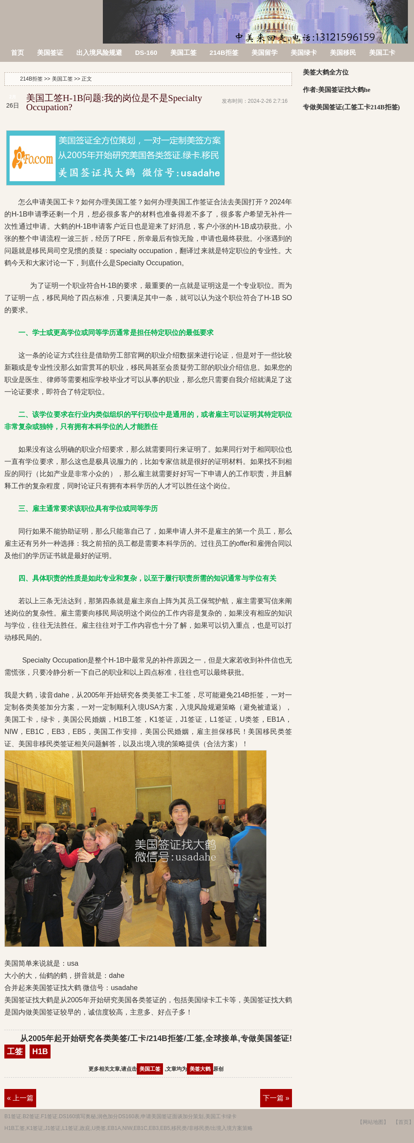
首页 (17, 52)
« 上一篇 (20, 1098)
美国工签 (183, 52)
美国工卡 (382, 52)
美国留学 (264, 52)
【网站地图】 (373, 1122)
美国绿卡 (304, 52)
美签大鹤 (200, 1069)
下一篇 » (276, 1098)
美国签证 (50, 52)
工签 (15, 1051)
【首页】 (403, 1122)
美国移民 (343, 52)
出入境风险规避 (99, 52)
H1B (40, 1051)
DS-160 (146, 52)
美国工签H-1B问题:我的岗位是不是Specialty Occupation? (114, 102)
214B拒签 (52, 16)
